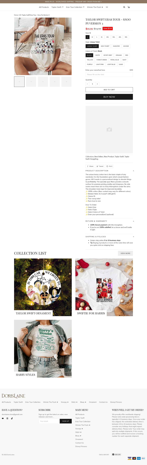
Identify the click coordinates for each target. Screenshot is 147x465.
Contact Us (103, 402)
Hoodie (126, 46)
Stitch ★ (74, 402)
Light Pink (100, 64)
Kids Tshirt (105, 46)
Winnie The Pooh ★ (95, 7)
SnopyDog (94, 159)
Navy (124, 60)
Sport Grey (107, 55)
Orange (119, 55)
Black (100, 51)
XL (102, 37)
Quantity (89, 80)
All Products (44, 7)
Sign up (65, 421)
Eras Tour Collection (75, 7)
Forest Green (102, 60)
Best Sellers (99, 157)
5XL (126, 37)
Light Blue (111, 64)
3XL (114, 37)
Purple (89, 64)
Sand (121, 64)
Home (16, 15)
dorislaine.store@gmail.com (12, 414)
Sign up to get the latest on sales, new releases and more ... (53, 415)
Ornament (92, 402)
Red (126, 55)
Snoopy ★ (65, 402)
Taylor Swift (57, 7)
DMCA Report (104, 454)
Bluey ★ (83, 402)
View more (125, 253)
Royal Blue (115, 60)
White (97, 55)
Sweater (116, 46)
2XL (107, 37)
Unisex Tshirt (95, 42)
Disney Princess (116, 402)
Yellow (90, 60)
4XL (120, 37)
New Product (109, 157)
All (20, 15)
